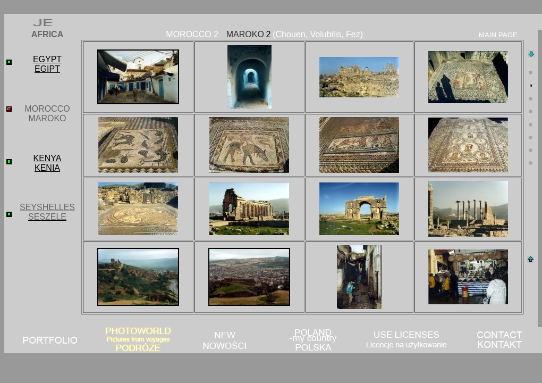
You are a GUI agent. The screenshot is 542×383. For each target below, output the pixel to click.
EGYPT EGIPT (47, 64)
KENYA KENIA (47, 163)
